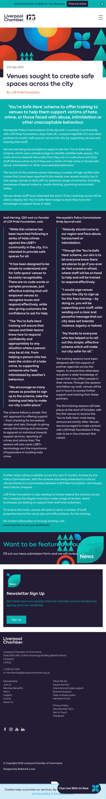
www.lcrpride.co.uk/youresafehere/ (27, 525)
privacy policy (41, 793)
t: (11, 669)
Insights (7, 695)
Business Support (62, 691)
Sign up (16, 619)
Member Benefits (13, 688)
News (6, 691)
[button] (102, 4)
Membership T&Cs (63, 708)
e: (26, 672)
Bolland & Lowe (26, 768)
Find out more (77, 3)
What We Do (60, 681)
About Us (8, 702)
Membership (10, 681)
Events (7, 698)
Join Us (7, 684)
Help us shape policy (64, 695)
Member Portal (61, 698)
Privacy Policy (60, 705)
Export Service (61, 684)
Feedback (58, 715)
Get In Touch (60, 712)
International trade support (68, 688)
